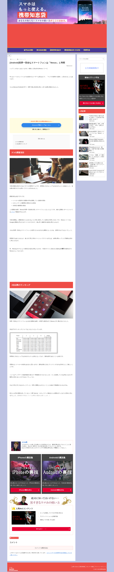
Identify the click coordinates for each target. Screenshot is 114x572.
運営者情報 (80, 567)
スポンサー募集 (88, 567)
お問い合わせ (72, 567)
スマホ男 (24, 442)
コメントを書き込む (41, 548)
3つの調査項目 (20, 142)
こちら (13, 212)
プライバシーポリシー (99, 567)
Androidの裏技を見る (57, 490)
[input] (92, 59)
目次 (39, 138)
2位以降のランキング (21, 144)
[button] (103, 59)
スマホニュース (14, 538)
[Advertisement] (57, 36)
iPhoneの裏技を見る (25, 490)
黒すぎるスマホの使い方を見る (92, 103)
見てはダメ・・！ (41, 529)
